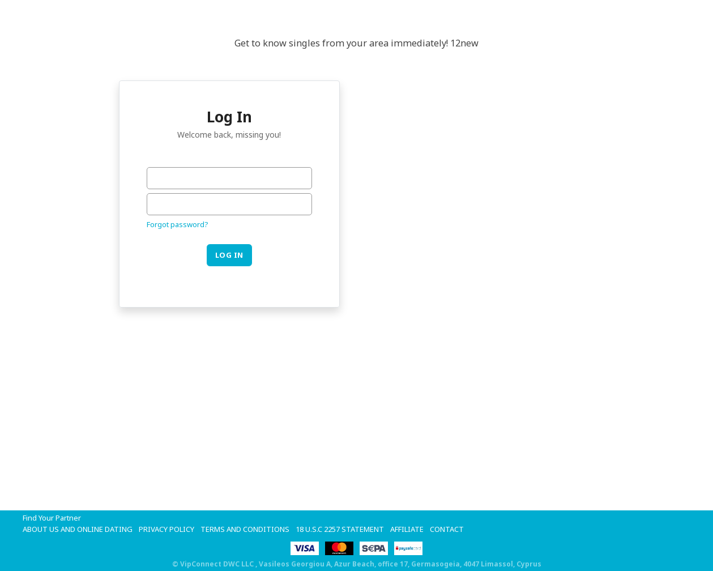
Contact (447, 529)
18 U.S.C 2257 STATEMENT (340, 529)
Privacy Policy (166, 529)
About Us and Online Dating (78, 529)
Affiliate (407, 529)
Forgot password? (177, 224)
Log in (229, 255)
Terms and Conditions (244, 529)
